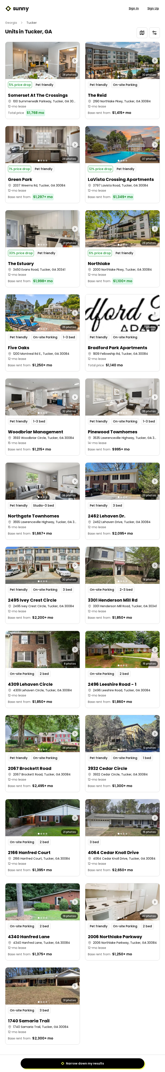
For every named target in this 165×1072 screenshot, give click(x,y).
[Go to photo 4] (46, 76)
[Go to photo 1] (39, 76)
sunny (17, 8)
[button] (42, 80)
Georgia (11, 23)
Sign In (134, 8)
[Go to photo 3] (44, 76)
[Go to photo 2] (41, 76)
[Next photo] (70, 60)
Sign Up (153, 8)
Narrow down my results (82, 1063)
